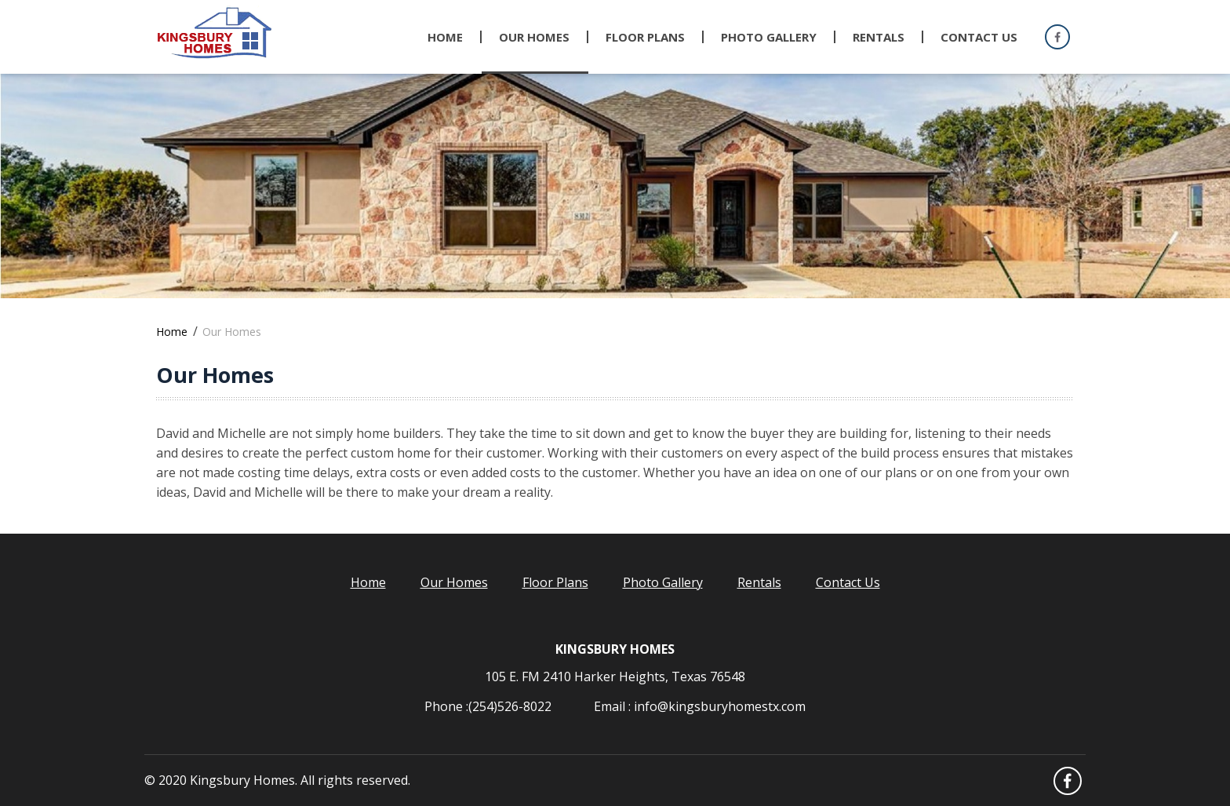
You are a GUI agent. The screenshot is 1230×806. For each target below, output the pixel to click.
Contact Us (979, 37)
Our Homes (534, 37)
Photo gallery (769, 37)
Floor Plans (645, 37)
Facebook (1056, 37)
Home (445, 37)
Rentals (878, 37)
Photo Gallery (663, 582)
